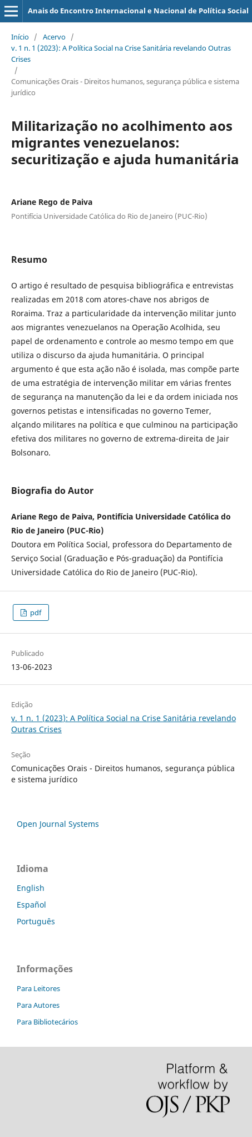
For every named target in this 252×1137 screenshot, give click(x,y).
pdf (34, 612)
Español (31, 904)
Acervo (54, 37)
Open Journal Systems (58, 824)
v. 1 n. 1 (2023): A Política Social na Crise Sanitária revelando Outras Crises (121, 53)
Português (36, 921)
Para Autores (38, 1005)
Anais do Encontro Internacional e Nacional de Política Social (138, 11)
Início (20, 37)
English (31, 888)
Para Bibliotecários (47, 1022)
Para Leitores (38, 988)
